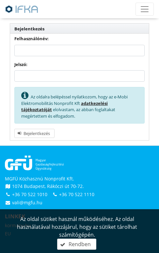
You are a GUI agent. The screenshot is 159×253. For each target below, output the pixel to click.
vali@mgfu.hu (23, 202)
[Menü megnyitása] (144, 9)
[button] (34, 133)
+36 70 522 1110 (73, 194)
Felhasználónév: (31, 39)
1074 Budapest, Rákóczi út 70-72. (44, 186)
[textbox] (79, 50)
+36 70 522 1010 (27, 194)
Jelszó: (20, 64)
